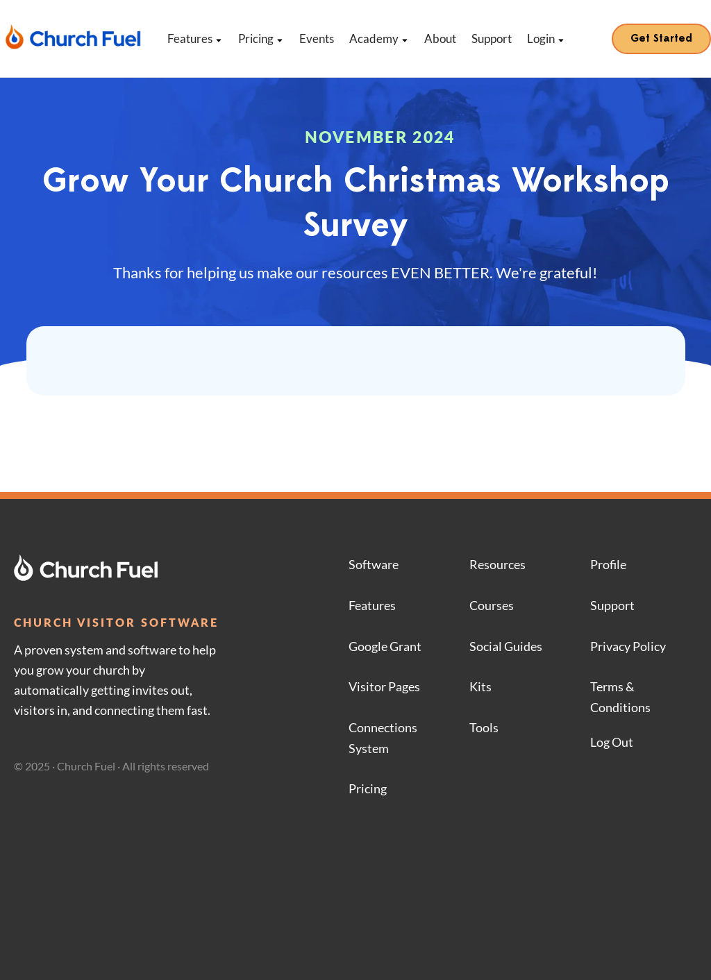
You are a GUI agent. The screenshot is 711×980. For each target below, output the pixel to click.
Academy (379, 38)
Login (546, 38)
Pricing (261, 38)
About (440, 38)
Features (195, 38)
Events (316, 38)
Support (491, 38)
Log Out (611, 742)
